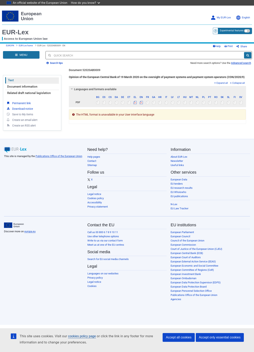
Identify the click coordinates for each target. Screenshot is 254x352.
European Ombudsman (183, 278)
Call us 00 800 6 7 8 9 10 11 (102, 232)
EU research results (182, 187)
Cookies (92, 286)
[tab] (157, 89)
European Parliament (182, 232)
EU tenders (177, 183)
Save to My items (19, 114)
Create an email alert (22, 120)
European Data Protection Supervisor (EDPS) (196, 282)
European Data (179, 179)
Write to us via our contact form (105, 240)
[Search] (247, 55)
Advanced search (241, 62)
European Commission (183, 244)
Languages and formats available (93, 89)
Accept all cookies (178, 337)
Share (241, 46)
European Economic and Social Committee (194, 265)
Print (228, 46)
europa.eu (30, 231)
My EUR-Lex (221, 17)
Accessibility (94, 202)
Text (11, 80)
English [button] (243, 17)
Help (217, 46)
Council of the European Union (187, 240)
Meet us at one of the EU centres (105, 244)
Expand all (221, 83)
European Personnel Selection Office (191, 290)
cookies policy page (82, 336)
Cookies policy (95, 198)
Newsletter (177, 160)
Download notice (19, 109)
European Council (180, 236)
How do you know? (85, 2)
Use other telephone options (103, 236)
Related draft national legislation (29, 93)
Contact (91, 160)
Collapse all (237, 83)
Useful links (177, 165)
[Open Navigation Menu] (21, 55)
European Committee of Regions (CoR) (192, 269)
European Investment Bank (186, 274)
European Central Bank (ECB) (187, 253)
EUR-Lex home (26, 45)
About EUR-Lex (179, 156)
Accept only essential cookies (220, 337)
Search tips (54, 62)
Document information (22, 86)
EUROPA (10, 45)
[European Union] (14, 225)
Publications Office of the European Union (59, 156)
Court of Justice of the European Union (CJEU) (196, 248)
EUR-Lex (15, 32)
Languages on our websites (103, 273)
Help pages (93, 156)
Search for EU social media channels (108, 259)
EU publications (179, 196)
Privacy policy (95, 277)
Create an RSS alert (21, 125)
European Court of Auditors (186, 257)
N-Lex (174, 204)
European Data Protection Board (189, 286)
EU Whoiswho (178, 192)
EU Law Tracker (179, 208)
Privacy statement (97, 206)
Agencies (176, 299)
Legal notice (94, 194)
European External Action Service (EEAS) (193, 261)
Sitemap (92, 165)
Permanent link (18, 103)
